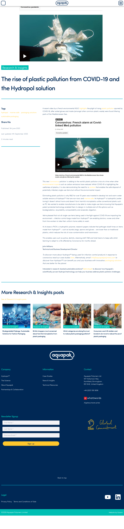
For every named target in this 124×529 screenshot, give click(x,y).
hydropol (4, 112)
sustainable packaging (9, 116)
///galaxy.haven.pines (92, 399)
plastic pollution (108, 108)
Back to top (62, 478)
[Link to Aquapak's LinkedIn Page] (118, 501)
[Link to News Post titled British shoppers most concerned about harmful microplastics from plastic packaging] (47, 316)
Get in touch (87, 269)
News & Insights (49, 380)
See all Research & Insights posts (13, 299)
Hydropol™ (5, 376)
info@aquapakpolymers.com (103, 257)
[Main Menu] (120, 3)
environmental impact (51, 184)
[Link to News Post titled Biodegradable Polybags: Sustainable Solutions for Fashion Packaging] (16, 316)
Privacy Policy (6, 501)
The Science (5, 380)
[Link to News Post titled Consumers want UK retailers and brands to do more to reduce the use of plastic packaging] (108, 316)
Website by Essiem (116, 512)
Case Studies (47, 376)
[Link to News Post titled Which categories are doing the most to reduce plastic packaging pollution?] (77, 316)
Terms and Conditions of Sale (25, 501)
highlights (83, 108)
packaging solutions (28, 112)
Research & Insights (14, 67)
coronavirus (54, 181)
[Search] (3, 3)
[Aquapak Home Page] (62, 4)
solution (92, 187)
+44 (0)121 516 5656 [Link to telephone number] (91, 390)
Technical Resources (50, 385)
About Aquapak (7, 385)
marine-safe (14, 112)
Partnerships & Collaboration (12, 389)
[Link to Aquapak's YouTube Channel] (108, 501)
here (72, 257)
